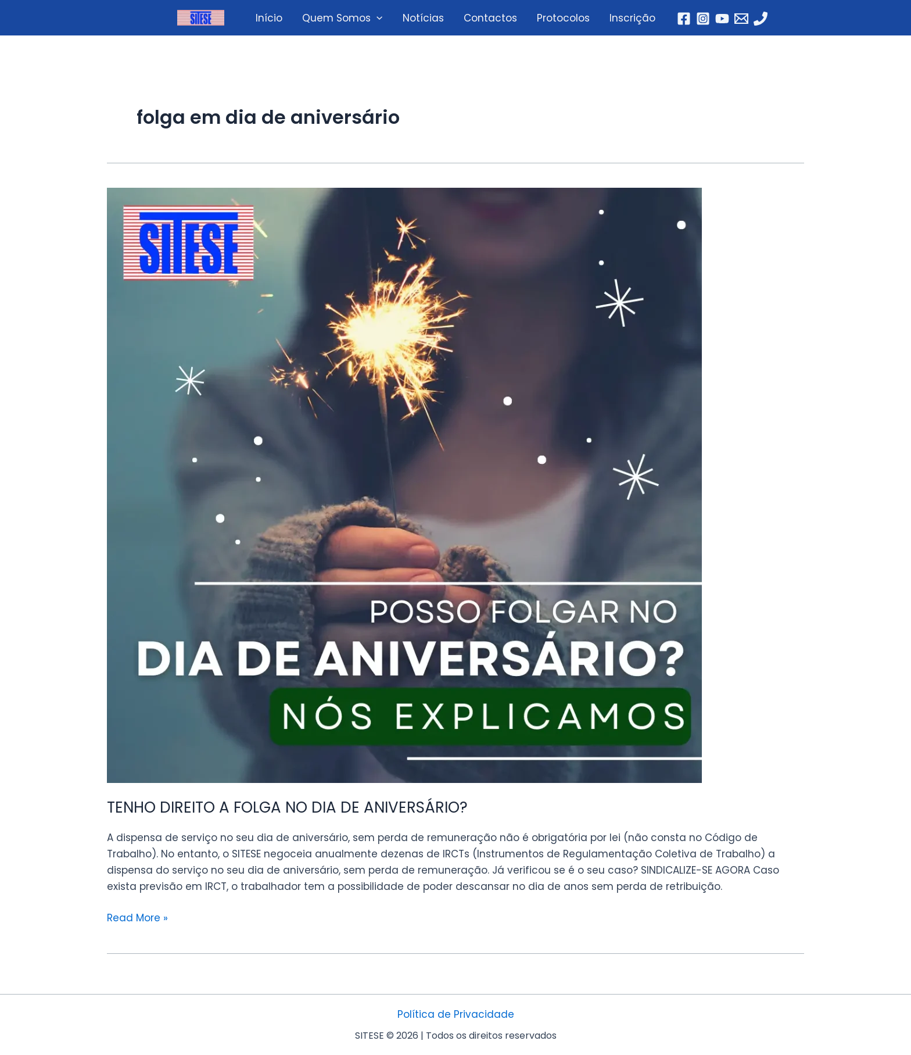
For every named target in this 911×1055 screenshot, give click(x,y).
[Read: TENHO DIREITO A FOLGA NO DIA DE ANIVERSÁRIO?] (455, 485)
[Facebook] (684, 19)
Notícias (423, 18)
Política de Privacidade (455, 1014)
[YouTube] (722, 19)
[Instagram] (703, 19)
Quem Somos (342, 18)
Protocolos (563, 18)
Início (269, 18)
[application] (376, 18)
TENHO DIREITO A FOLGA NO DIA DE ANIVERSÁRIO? (287, 807)
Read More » (137, 917)
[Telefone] (760, 19)
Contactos (490, 18)
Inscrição (632, 18)
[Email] (741, 19)
